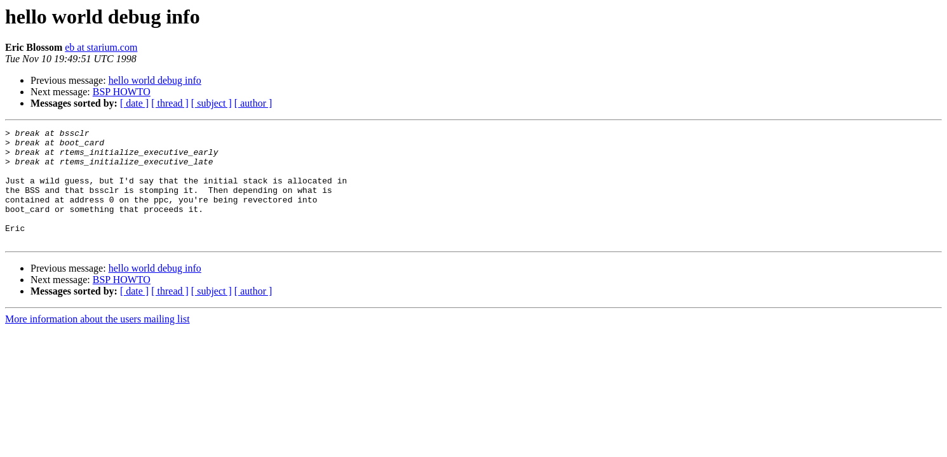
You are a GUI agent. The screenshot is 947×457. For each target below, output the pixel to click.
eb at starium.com (101, 47)
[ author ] (253, 103)
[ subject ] (211, 103)
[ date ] (134, 103)
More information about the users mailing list (97, 341)
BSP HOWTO (122, 91)
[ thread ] (170, 103)
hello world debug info (155, 80)
